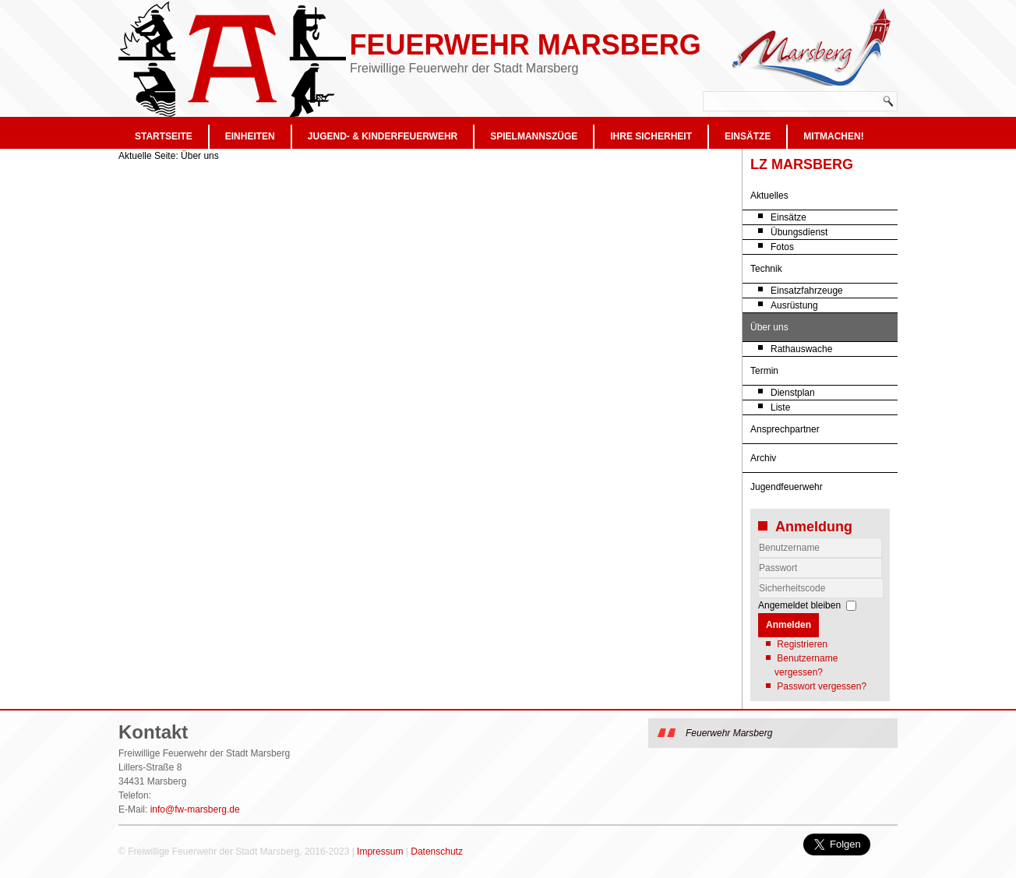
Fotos (782, 247)
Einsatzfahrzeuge (807, 290)
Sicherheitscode (758, 578)
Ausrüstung (794, 305)
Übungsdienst (799, 232)
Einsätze (748, 136)
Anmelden (788, 624)
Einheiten (250, 136)
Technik (766, 268)
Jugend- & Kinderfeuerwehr (382, 136)
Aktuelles (769, 195)
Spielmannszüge (533, 136)
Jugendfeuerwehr (786, 486)
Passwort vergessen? (821, 686)
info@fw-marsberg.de (195, 809)
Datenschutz (437, 851)
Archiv (763, 458)
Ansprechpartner (785, 429)
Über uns (769, 327)
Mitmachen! (833, 136)
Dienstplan (793, 392)
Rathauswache (801, 349)
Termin (764, 370)
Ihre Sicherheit (651, 136)
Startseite (163, 136)
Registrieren (802, 644)
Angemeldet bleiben (799, 605)
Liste (780, 407)
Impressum (380, 851)
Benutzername (758, 558)
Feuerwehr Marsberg (524, 45)
